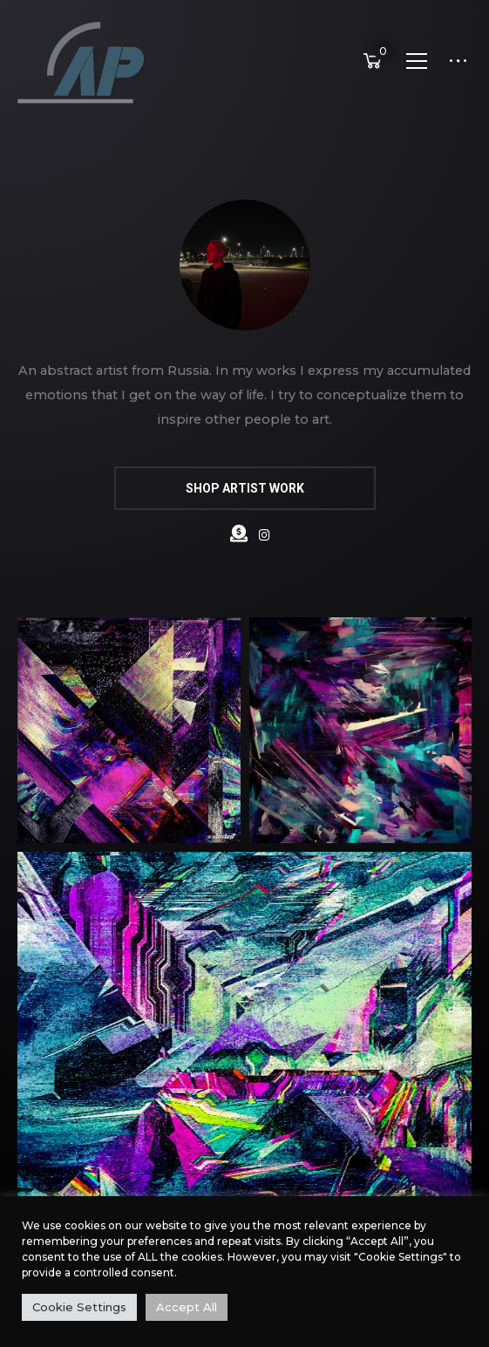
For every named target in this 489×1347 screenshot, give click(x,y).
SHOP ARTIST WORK (245, 488)
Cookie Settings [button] (79, 1307)
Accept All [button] (186, 1307)
